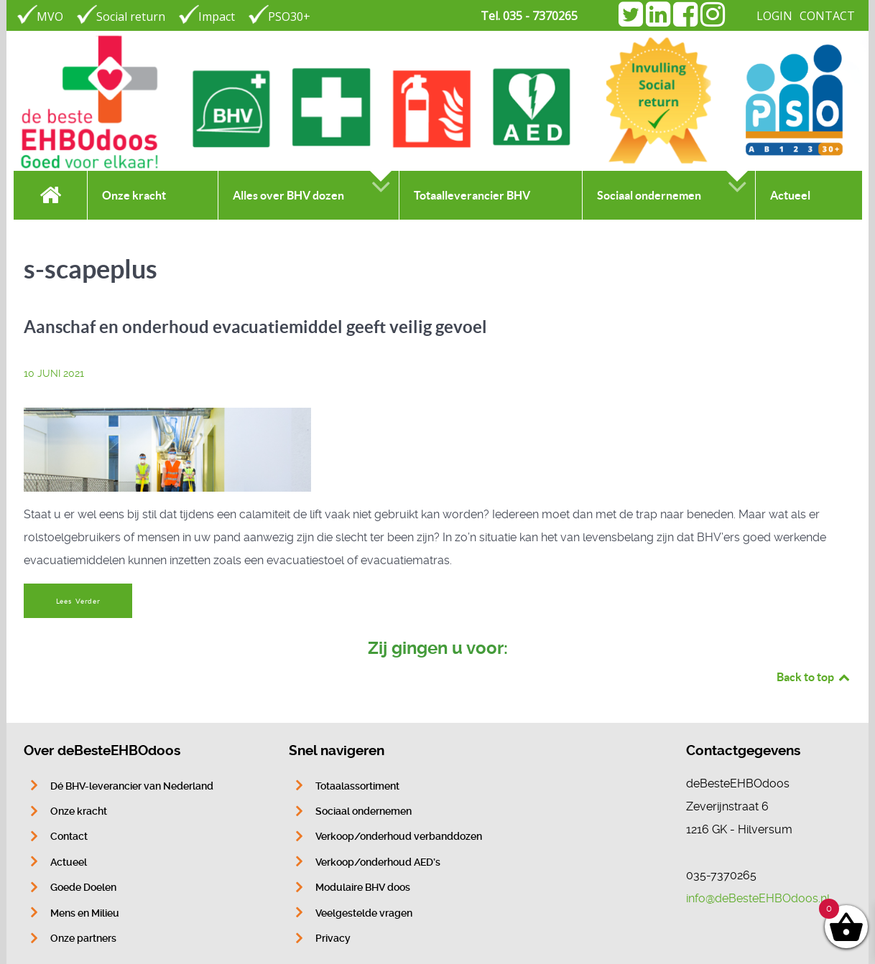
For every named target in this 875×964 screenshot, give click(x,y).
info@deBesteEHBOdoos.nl (758, 898)
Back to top (814, 676)
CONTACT (827, 16)
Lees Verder (78, 601)
